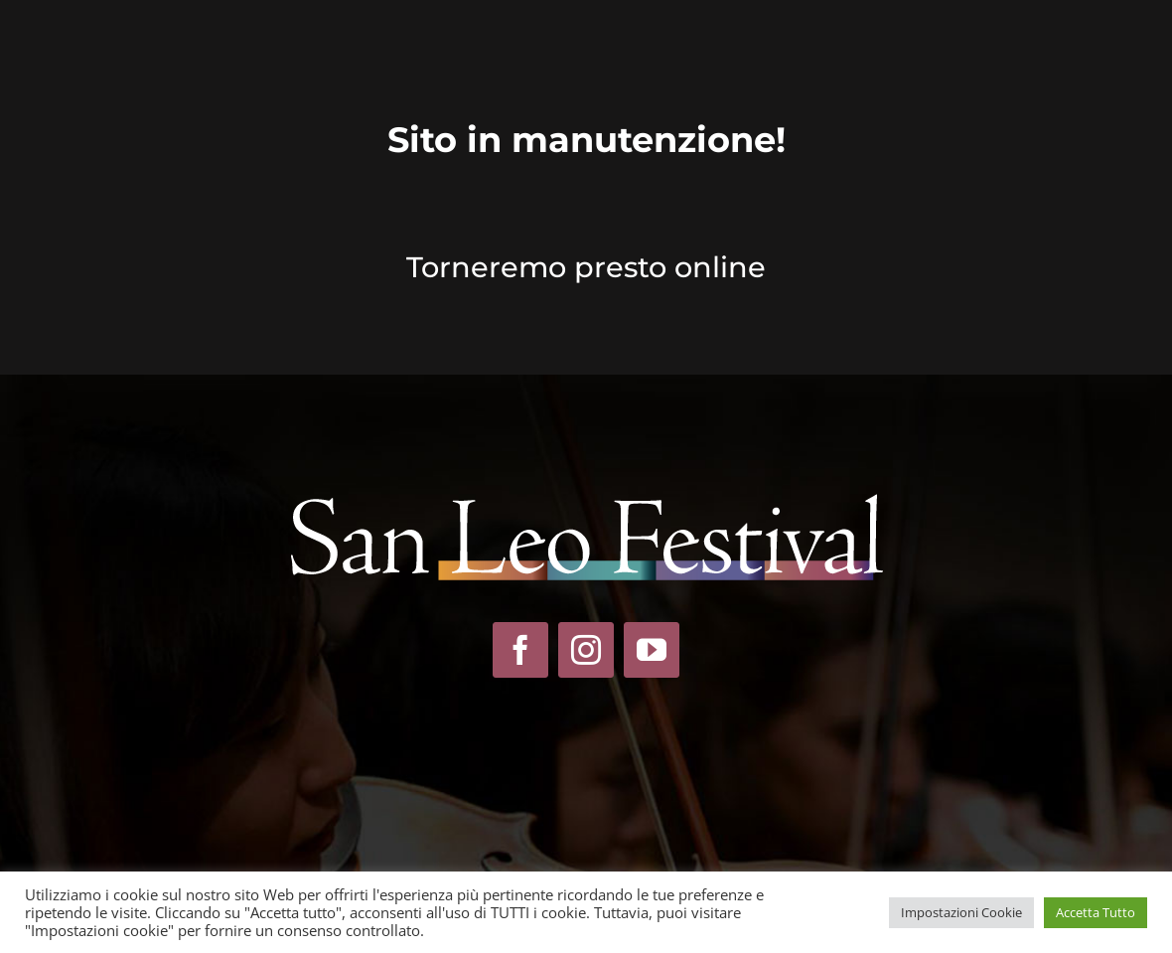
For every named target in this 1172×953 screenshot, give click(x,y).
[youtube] (651, 650)
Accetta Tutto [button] (1095, 912)
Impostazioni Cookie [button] (961, 912)
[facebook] (520, 650)
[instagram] (586, 650)
